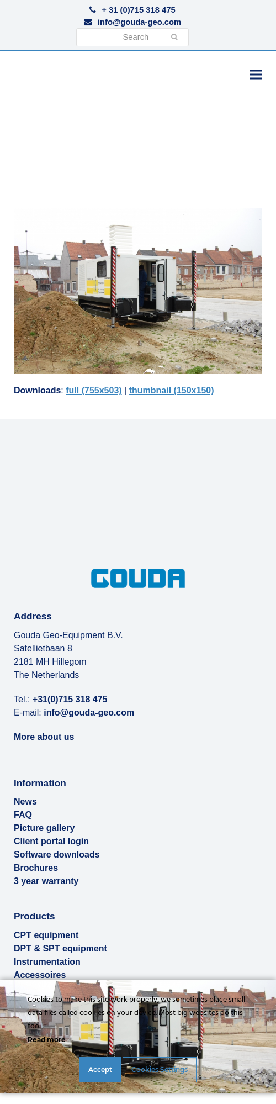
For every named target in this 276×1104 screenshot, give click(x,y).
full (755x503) (93, 390)
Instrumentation (47, 961)
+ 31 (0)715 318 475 (138, 10)
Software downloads (57, 854)
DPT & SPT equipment (60, 948)
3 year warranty (46, 881)
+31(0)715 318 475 (70, 699)
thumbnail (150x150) (171, 390)
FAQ (23, 814)
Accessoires (40, 975)
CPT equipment (46, 935)
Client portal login (51, 841)
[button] (256, 74)
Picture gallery (44, 828)
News (25, 801)
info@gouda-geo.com (139, 22)
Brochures (36, 867)
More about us (44, 737)
